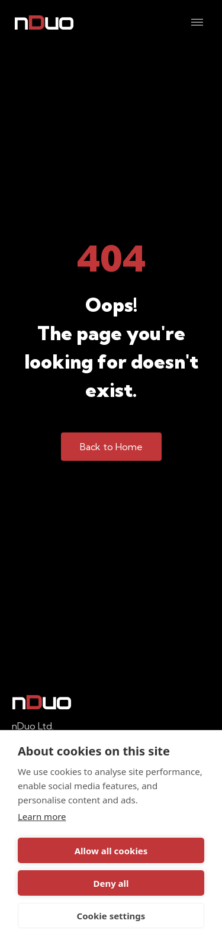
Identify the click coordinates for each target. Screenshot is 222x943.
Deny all (110, 883)
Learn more (42, 816)
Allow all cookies (111, 851)
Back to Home (111, 447)
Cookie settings (111, 916)
